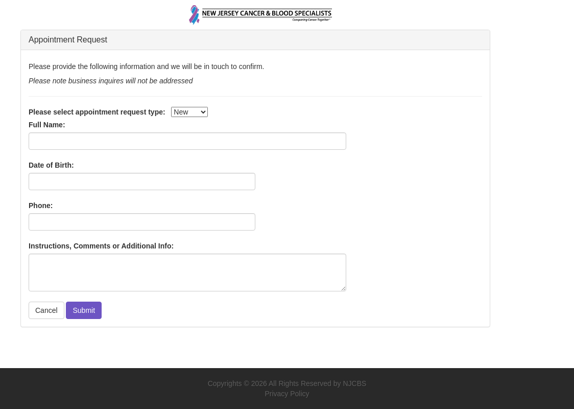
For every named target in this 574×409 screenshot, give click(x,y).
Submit (84, 310)
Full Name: (47, 125)
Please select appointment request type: (97, 112)
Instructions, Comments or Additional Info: (101, 246)
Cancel (46, 310)
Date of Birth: (51, 165)
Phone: (41, 205)
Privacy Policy (287, 394)
